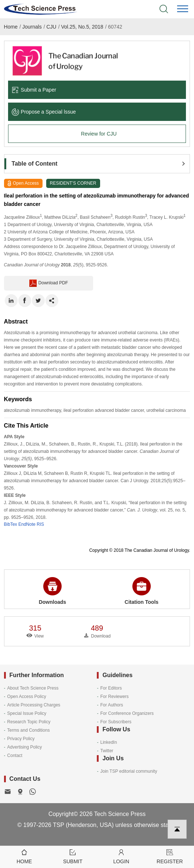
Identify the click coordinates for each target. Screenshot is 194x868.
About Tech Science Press (33, 688)
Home (11, 27)
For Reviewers (114, 696)
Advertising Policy (24, 747)
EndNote (27, 524)
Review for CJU (99, 134)
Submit (72, 856)
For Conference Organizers (126, 713)
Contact (14, 755)
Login (121, 856)
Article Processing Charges (34, 705)
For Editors (111, 688)
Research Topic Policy (29, 721)
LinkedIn (108, 742)
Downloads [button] (52, 591)
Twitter (106, 750)
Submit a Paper (34, 90)
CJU (51, 27)
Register (170, 856)
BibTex (10, 524)
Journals (32, 27)
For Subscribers (115, 721)
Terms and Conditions (28, 730)
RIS (40, 524)
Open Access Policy (26, 696)
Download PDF (48, 283)
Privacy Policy (21, 738)
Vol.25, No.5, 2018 (82, 27)
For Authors (111, 705)
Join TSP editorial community (128, 771)
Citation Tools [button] (141, 591)
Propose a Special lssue (44, 112)
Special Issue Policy (27, 713)
